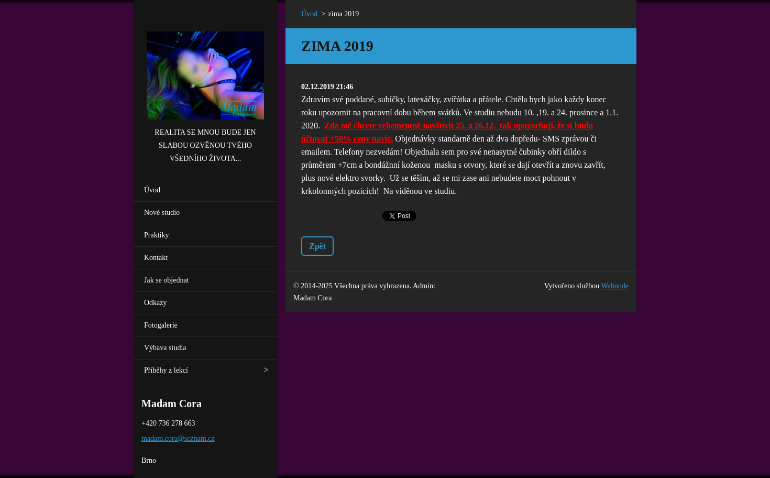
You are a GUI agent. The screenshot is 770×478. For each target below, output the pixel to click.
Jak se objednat (166, 280)
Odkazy (155, 303)
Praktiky (156, 235)
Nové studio (162, 212)
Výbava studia (165, 348)
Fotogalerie (161, 325)
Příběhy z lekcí (166, 370)
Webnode (615, 286)
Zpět (317, 246)
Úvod (152, 190)
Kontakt (156, 258)
